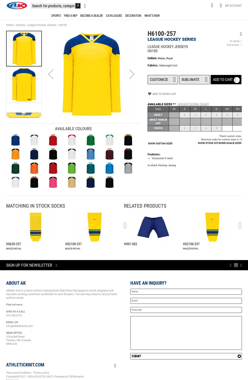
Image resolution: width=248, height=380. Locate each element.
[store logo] (16, 5)
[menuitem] (55, 15)
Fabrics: (153, 65)
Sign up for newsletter (29, 265)
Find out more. (14, 304)
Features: (154, 154)
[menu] (124, 15)
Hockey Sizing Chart (193, 104)
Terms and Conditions (18, 372)
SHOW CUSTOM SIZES (160, 143)
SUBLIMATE (194, 78)
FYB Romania (76, 376)
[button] (50, 74)
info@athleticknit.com (19, 326)
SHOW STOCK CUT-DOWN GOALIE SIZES (219, 143)
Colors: (153, 58)
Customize (163, 78)
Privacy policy (41, 372)
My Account (233, 6)
